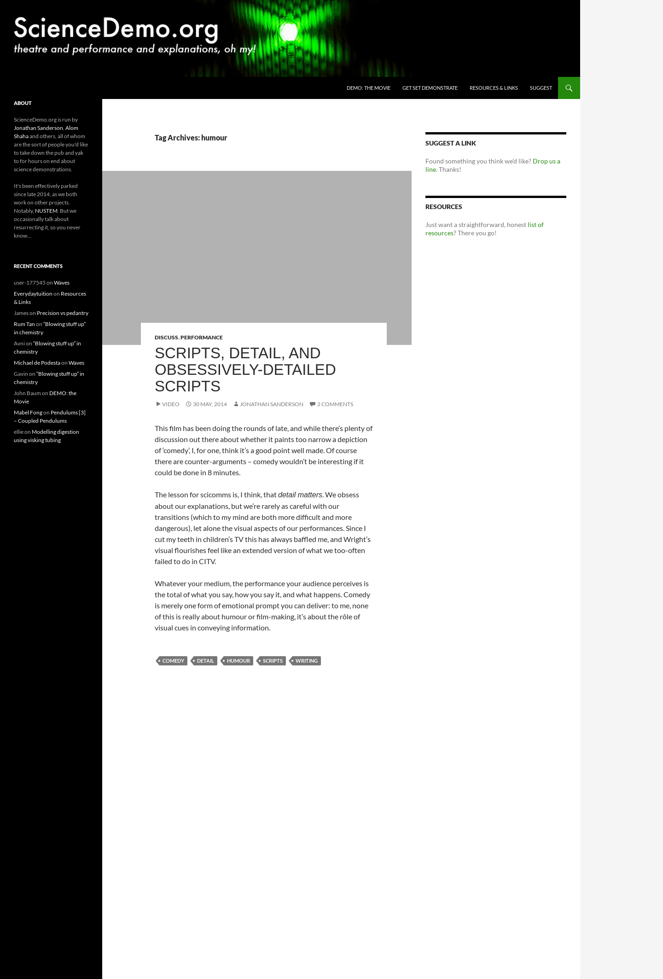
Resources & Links (494, 88)
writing (307, 661)
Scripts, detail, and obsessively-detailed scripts (245, 369)
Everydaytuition (33, 293)
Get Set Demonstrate (430, 88)
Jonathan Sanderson (271, 404)
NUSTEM (46, 210)
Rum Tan (24, 324)
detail (205, 661)
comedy (173, 661)
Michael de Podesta (37, 362)
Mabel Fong (28, 412)
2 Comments (335, 404)
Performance (201, 337)
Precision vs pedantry (62, 312)
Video (171, 404)
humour (238, 661)
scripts (273, 661)
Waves (62, 282)
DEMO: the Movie (368, 88)
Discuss (166, 337)
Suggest (541, 88)
